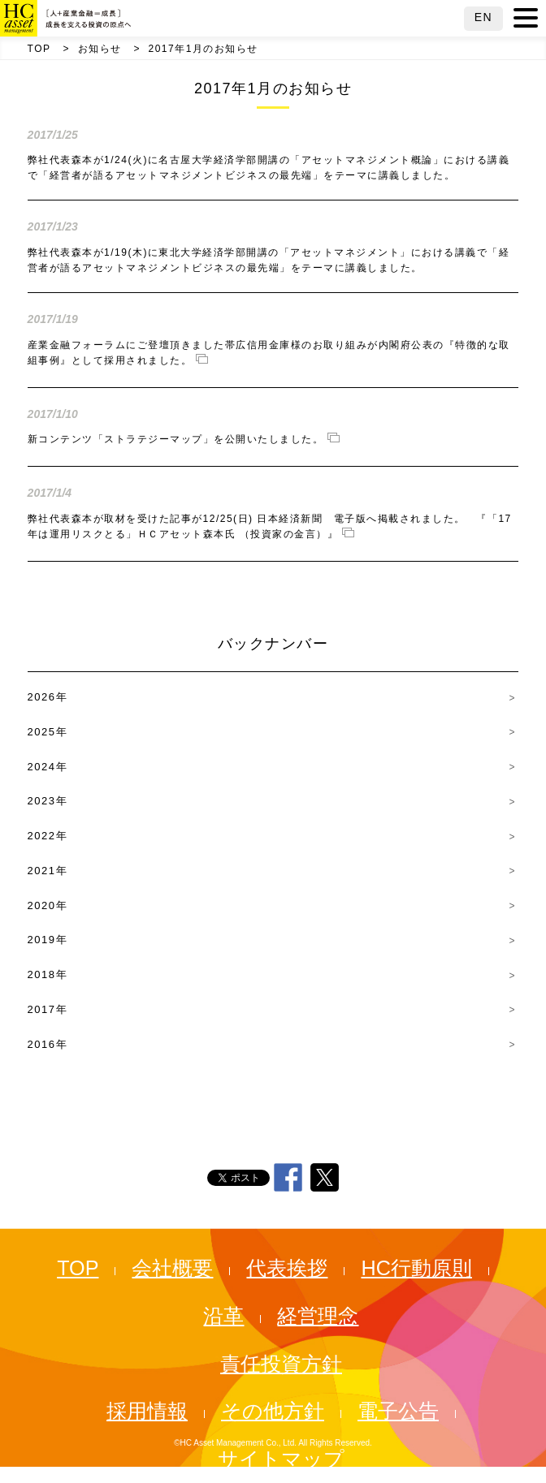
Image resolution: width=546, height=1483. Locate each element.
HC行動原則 (416, 1268)
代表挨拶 (286, 1268)
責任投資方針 (281, 1363)
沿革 (223, 1315)
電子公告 (398, 1410)
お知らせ (100, 48)
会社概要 (172, 1268)
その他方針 (272, 1410)
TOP (39, 48)
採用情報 (147, 1410)
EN (483, 17)
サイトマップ (281, 1458)
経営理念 (317, 1315)
